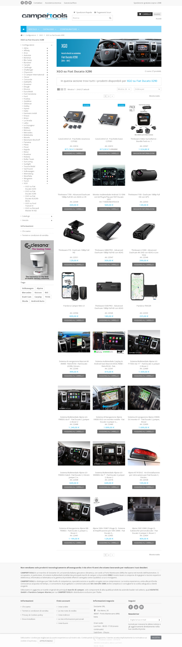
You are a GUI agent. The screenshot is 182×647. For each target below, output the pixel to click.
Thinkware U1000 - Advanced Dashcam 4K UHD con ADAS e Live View (143, 252)
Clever (26, 77)
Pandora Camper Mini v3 (74, 305)
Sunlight (27, 164)
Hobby (26, 106)
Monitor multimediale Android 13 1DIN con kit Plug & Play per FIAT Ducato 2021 (109, 197)
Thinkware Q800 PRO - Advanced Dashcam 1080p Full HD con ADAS (109, 251)
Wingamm (28, 178)
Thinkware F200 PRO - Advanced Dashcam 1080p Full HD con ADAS (109, 306)
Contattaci (38, 3)
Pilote (26, 144)
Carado (27, 65)
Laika (26, 123)
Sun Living (28, 161)
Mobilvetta (28, 135)
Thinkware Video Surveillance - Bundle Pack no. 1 (144, 140)
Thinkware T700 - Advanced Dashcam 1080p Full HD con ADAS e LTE (74, 195)
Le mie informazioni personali (71, 619)
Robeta (27, 157)
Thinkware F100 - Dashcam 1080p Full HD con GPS (144, 195)
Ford (26, 96)
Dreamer (27, 84)
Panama (27, 142)
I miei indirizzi (64, 615)
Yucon (26, 181)
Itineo (26, 118)
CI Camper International (34, 74)
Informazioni (27, 226)
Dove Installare (28, 619)
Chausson (28, 72)
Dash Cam (26, 297)
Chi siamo (26, 231)
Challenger (28, 70)
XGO (26, 183)
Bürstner (27, 62)
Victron (38, 292)
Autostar (27, 55)
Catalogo (26, 216)
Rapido (27, 149)
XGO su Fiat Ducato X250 (30, 187)
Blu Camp (28, 60)
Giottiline (27, 101)
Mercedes (28, 132)
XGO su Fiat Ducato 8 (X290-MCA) (32, 198)
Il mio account (63, 601)
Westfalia (28, 176)
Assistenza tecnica (53, 3)
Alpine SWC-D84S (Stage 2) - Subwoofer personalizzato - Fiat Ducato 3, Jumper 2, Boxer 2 (144, 530)
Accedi (158, 18)
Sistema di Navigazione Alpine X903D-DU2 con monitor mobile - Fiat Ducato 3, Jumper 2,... (109, 419)
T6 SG (47, 297)
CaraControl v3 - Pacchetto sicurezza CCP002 (74, 140)
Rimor (26, 152)
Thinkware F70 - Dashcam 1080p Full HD (74, 251)
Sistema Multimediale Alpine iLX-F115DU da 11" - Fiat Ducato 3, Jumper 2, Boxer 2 (144, 363)
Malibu (27, 128)
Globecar (28, 103)
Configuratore (28, 45)
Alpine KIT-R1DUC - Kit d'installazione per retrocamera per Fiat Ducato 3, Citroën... (144, 475)
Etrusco (27, 89)
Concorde (28, 79)
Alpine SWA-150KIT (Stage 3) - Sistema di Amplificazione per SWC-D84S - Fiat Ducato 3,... (109, 530)
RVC (46, 292)
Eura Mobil (28, 91)
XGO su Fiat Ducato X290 (30, 192)
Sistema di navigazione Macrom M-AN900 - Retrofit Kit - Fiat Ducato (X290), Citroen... (74, 363)
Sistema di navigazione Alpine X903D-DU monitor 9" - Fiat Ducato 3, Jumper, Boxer (144, 419)
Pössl (26, 147)
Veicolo (25, 220)
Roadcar (27, 154)
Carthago (28, 67)
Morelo (27, 137)
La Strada (28, 120)
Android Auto (37, 301)
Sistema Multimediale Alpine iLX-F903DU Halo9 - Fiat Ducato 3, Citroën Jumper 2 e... (74, 475)
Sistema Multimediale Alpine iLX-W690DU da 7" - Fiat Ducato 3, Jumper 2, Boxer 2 (109, 475)
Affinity (27, 50)
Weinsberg (28, 173)
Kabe (26, 111)
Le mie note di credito (67, 611)
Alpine (40, 288)
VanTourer (28, 169)
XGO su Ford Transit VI (30, 204)
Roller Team (29, 159)
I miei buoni (63, 623)
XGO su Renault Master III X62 (32, 209)
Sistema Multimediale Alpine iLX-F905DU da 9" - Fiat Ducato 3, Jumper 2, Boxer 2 (74, 419)
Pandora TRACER (144, 305)
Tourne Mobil (29, 166)
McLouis (27, 130)
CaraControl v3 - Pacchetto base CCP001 (109, 140)
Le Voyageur (29, 125)
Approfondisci (46, 641)
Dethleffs (28, 82)
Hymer (26, 108)
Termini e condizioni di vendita (35, 235)
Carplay (38, 297)
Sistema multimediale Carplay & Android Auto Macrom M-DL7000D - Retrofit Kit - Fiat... (109, 363)
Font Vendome (30, 94)
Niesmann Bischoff (32, 140)
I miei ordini (63, 607)
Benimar (27, 58)
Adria (26, 48)
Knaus (26, 116)
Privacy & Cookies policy (32, 615)
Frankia (27, 99)
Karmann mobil (30, 113)
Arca (26, 53)
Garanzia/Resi (70, 3)
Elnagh (27, 87)
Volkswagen (29, 171)
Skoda (25, 301)
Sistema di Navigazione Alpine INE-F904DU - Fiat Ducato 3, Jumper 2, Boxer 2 (74, 530)
